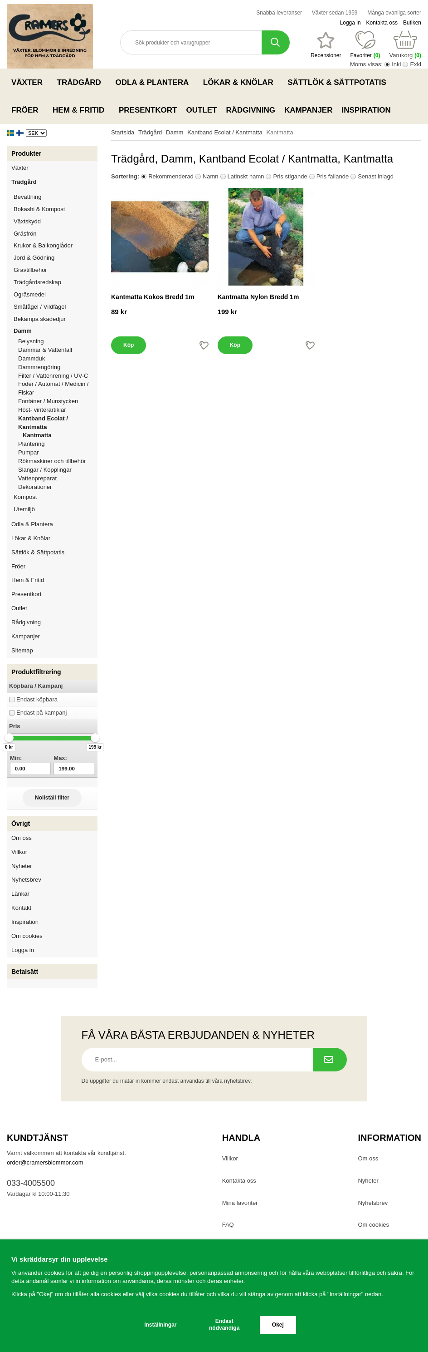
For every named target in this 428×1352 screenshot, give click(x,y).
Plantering (57, 443)
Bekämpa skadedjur (55, 319)
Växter (29, 82)
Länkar (20, 893)
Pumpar (57, 452)
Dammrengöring (57, 367)
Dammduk (57, 358)
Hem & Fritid (81, 109)
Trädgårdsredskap (55, 282)
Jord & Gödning (55, 257)
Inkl (396, 64)
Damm (55, 330)
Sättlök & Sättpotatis (339, 82)
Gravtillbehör (55, 269)
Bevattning (55, 196)
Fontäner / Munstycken (57, 401)
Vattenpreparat (57, 478)
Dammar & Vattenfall (57, 349)
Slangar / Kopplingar (57, 469)
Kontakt (21, 907)
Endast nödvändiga (224, 1324)
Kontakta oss (382, 23)
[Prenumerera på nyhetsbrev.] (330, 1059)
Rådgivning (250, 110)
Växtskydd (27, 221)
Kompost (25, 496)
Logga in (350, 23)
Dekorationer (57, 487)
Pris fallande (332, 176)
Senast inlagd (376, 176)
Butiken (412, 23)
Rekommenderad (171, 176)
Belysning (57, 341)
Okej (278, 1325)
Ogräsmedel (55, 294)
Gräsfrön (55, 233)
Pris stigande (290, 176)
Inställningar (160, 1325)
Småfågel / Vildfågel (55, 306)
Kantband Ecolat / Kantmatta (57, 422)
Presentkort (148, 110)
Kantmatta (37, 435)
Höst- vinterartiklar (57, 409)
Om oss (21, 837)
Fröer (27, 109)
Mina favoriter (240, 1202)
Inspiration (365, 110)
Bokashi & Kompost (39, 209)
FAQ (228, 1224)
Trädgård (82, 82)
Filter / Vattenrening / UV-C (57, 375)
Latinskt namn (246, 176)
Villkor (19, 852)
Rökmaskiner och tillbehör (57, 461)
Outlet (201, 110)
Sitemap (22, 650)
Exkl (415, 64)
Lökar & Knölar (240, 82)
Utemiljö (55, 509)
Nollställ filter (52, 797)
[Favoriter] (326, 45)
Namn (211, 176)
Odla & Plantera (154, 82)
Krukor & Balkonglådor (55, 245)
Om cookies (27, 936)
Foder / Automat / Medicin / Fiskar (57, 388)
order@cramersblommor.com (45, 1162)
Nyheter (21, 866)
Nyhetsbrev (26, 879)
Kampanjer (308, 110)
